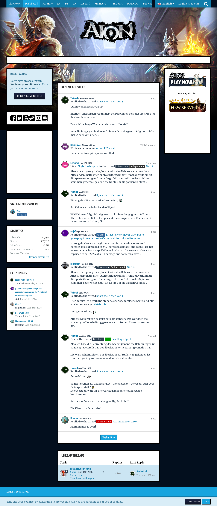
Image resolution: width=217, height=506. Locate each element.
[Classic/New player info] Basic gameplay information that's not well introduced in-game (31, 292)
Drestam (19, 325)
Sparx (73, 472)
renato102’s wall (106, 148)
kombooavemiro (39, 256)
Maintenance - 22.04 (24, 321)
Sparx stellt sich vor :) (24, 279)
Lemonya (74, 163)
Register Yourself (29, 95)
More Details (193, 501)
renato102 (75, 144)
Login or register (188, 3)
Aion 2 (18, 304)
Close (206, 501)
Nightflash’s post (88, 166)
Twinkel (19, 283)
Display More (108, 437)
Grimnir (101, 304)
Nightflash (20, 307)
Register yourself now (24, 84)
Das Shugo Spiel (22, 312)
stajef (18, 299)
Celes (19, 211)
